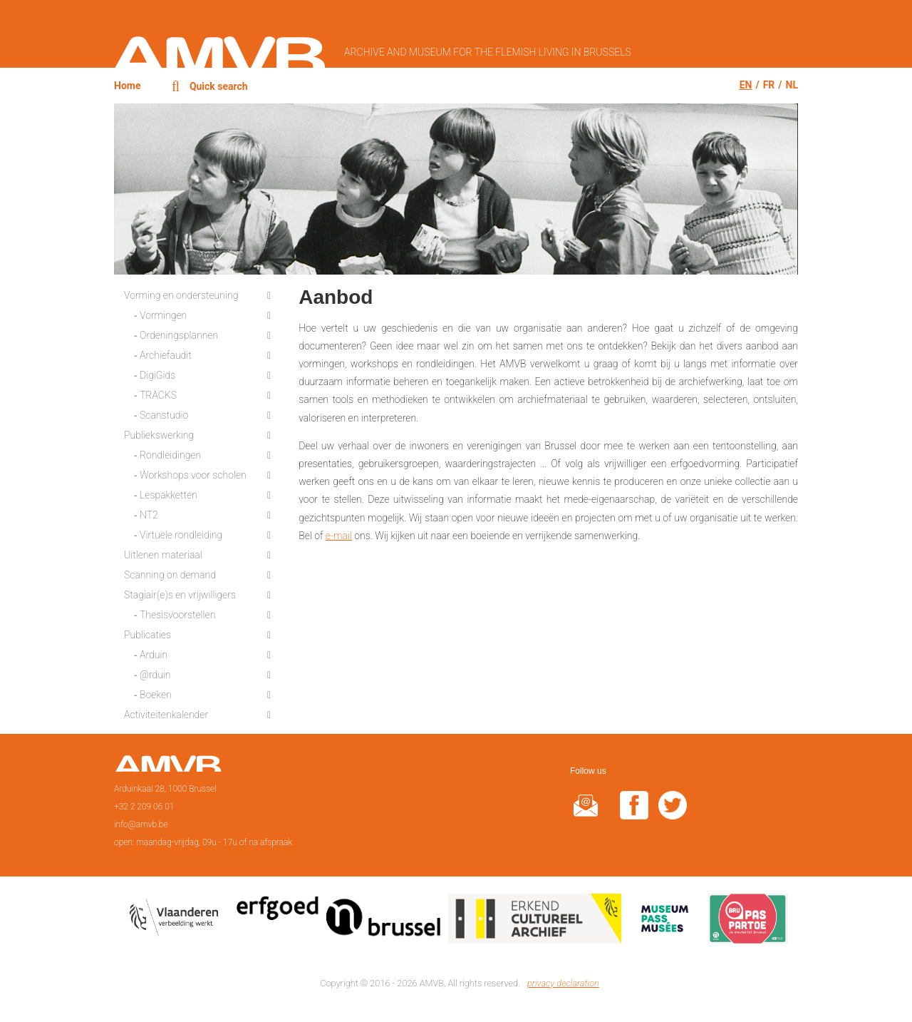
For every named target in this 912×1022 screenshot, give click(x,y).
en (746, 85)
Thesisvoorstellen (177, 614)
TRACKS (158, 395)
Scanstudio (164, 415)
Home (127, 85)
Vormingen (163, 315)
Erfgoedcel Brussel (339, 921)
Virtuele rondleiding (181, 535)
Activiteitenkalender (166, 714)
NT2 (149, 515)
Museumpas (664, 921)
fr (769, 85)
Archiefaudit (166, 355)
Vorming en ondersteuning (181, 295)
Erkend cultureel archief (534, 921)
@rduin (155, 674)
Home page (168, 768)
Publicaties (147, 634)
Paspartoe (747, 921)
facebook (634, 814)
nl (792, 85)
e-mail (339, 535)
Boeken (156, 694)
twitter (672, 814)
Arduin (153, 654)
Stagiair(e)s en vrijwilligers (180, 595)
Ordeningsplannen (179, 335)
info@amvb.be (141, 824)
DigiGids (157, 375)
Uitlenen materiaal (163, 555)
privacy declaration (563, 983)
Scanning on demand (170, 575)
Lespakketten (168, 495)
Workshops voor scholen (193, 475)
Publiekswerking (159, 435)
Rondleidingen (170, 455)
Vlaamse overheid (177, 921)
